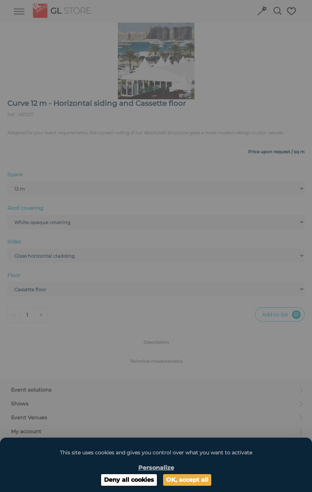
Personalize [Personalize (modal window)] (156, 467)
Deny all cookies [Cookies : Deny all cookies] (129, 479)
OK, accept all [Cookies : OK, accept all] (187, 479)
